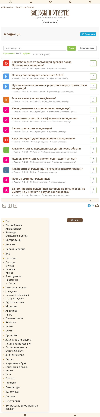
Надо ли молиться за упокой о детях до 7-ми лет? (44, 158)
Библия (9, 265)
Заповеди (10, 232)
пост (42, 172)
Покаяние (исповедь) (17, 295)
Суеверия (11, 335)
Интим (9, 370)
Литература (12, 387)
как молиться (72, 152)
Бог (7, 221)
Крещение (36, 102)
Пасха (11, 283)
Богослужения (13, 276)
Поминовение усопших (41, 162)
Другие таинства (14, 302)
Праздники (11, 279)
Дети (34, 172)
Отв (93, 63)
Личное (10, 396)
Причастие (53, 68)
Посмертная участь (40, 142)
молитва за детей (69, 162)
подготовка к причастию (58, 112)
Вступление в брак (15, 363)
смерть (51, 78)
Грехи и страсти (14, 318)
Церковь (10, 258)
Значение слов (14, 355)
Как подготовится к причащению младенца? (41, 108)
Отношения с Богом (16, 235)
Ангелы (10, 244)
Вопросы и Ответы (50, 12)
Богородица (13, 240)
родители (53, 92)
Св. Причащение (39, 68)
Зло (7, 253)
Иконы (9, 272)
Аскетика (11, 310)
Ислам (9, 326)
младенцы (62, 68)
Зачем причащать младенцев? (32, 128)
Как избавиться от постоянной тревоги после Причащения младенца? (41, 63)
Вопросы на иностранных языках (21, 407)
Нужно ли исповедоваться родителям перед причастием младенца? (49, 86)
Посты (8, 314)
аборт (45, 152)
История (10, 269)
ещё (75, 220)
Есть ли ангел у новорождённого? (34, 98)
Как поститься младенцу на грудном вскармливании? (47, 168)
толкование (47, 122)
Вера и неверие (15, 249)
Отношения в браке (16, 366)
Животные (12, 392)
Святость (36, 122)
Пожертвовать (50, 22)
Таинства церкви (39, 92)
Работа (9, 378)
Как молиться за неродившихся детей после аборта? (46, 148)
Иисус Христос (13, 228)
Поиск (71, 48)
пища (46, 172)
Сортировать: (12, 54)
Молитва (36, 152)
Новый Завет (58, 122)
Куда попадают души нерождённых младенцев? (43, 138)
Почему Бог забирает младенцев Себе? (37, 75)
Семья (9, 359)
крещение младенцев (61, 102)
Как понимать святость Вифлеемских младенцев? (45, 118)
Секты (9, 330)
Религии (10, 322)
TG (91, 205)
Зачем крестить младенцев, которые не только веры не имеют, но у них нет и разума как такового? (48, 190)
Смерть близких (39, 78)
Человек (10, 382)
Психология (12, 401)
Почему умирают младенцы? (31, 178)
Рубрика (26, 54)
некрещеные (53, 152)
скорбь (57, 78)
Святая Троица (13, 225)
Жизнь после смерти (18, 339)
